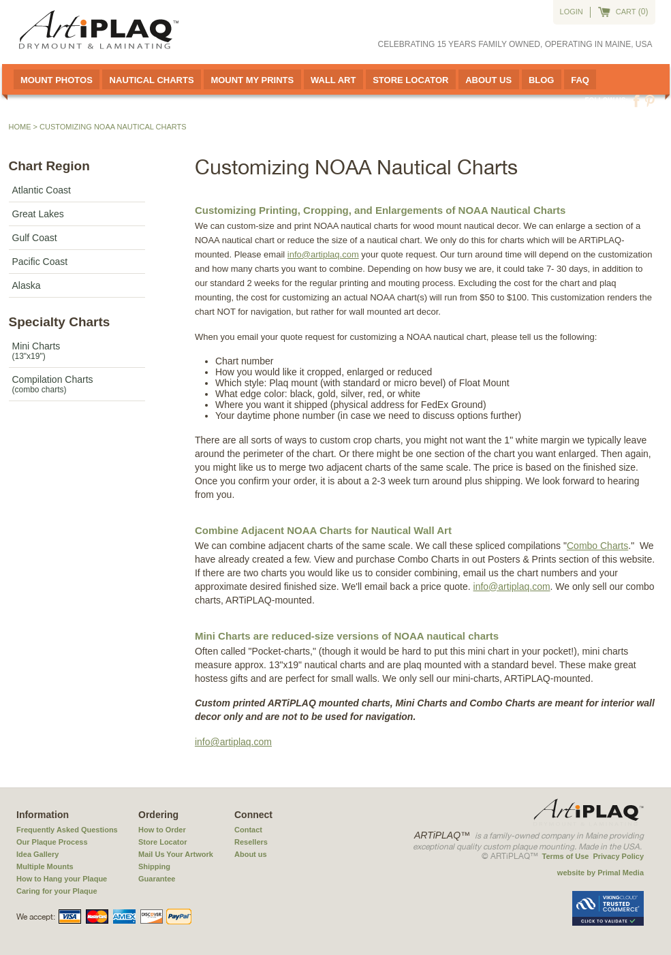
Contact (248, 830)
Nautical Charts (152, 80)
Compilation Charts (77, 384)
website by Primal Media (600, 872)
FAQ (580, 80)
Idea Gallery (37, 854)
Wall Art (333, 80)
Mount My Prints (252, 80)
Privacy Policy (618, 856)
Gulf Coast (34, 237)
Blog (542, 80)
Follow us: (606, 100)
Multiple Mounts (45, 866)
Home (20, 127)
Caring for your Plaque (56, 891)
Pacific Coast (40, 261)
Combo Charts (597, 545)
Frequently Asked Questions (67, 830)
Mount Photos (56, 80)
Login (571, 11)
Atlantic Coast (41, 190)
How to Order (162, 830)
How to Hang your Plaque (61, 879)
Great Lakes (38, 213)
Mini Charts (77, 351)
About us (250, 854)
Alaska (26, 285)
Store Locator (410, 80)
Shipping (154, 866)
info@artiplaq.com (323, 254)
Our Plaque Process (52, 842)
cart (626, 11)
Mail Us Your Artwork (175, 854)
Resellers (251, 842)
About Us (488, 80)
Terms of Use (565, 856)
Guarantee (156, 879)
